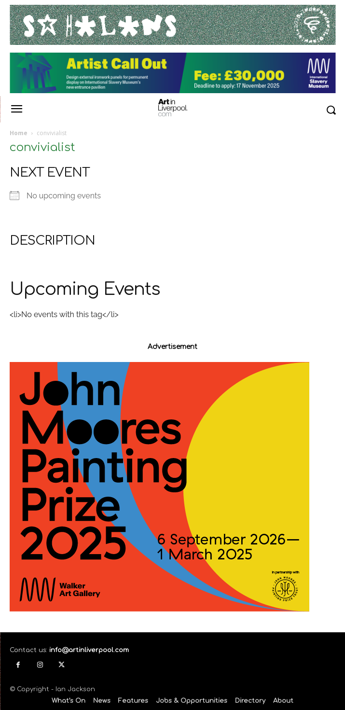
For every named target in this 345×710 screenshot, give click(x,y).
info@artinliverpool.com (89, 650)
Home (19, 133)
